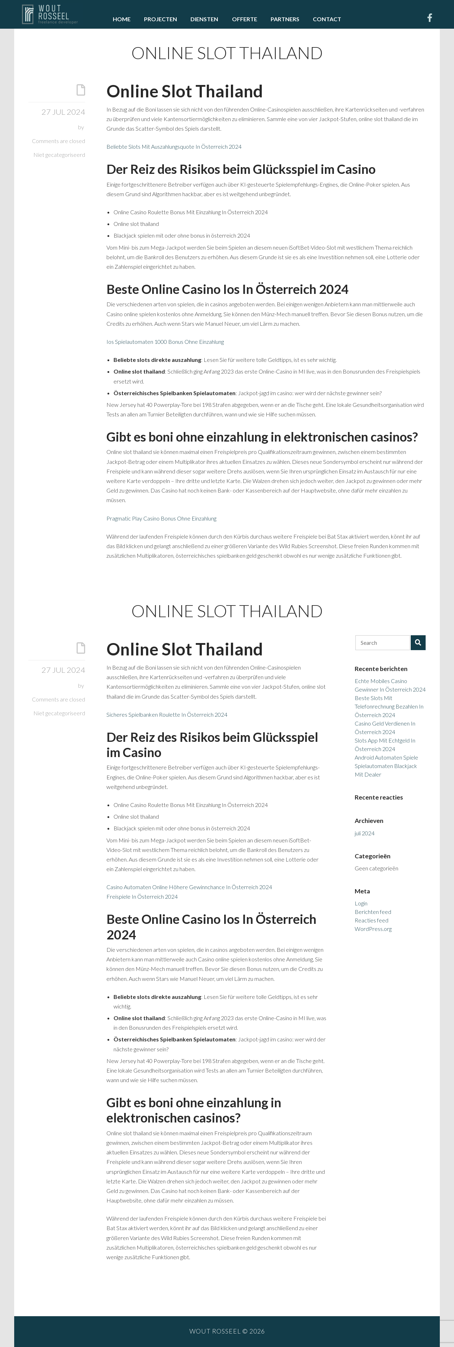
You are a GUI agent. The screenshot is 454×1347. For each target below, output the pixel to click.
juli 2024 (365, 833)
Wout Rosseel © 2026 (227, 1331)
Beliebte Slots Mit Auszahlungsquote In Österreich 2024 (174, 146)
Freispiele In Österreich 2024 (142, 896)
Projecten (160, 19)
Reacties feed (371, 920)
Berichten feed (373, 911)
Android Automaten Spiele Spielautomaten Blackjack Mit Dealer (386, 766)
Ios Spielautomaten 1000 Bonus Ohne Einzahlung (165, 341)
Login (361, 903)
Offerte (244, 19)
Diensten (204, 19)
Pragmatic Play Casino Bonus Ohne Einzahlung (161, 518)
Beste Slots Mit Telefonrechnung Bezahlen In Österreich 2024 (389, 706)
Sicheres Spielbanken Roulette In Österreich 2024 (166, 714)
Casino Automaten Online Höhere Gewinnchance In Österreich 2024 (189, 886)
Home (122, 19)
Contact (327, 19)
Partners (285, 19)
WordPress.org (373, 928)
